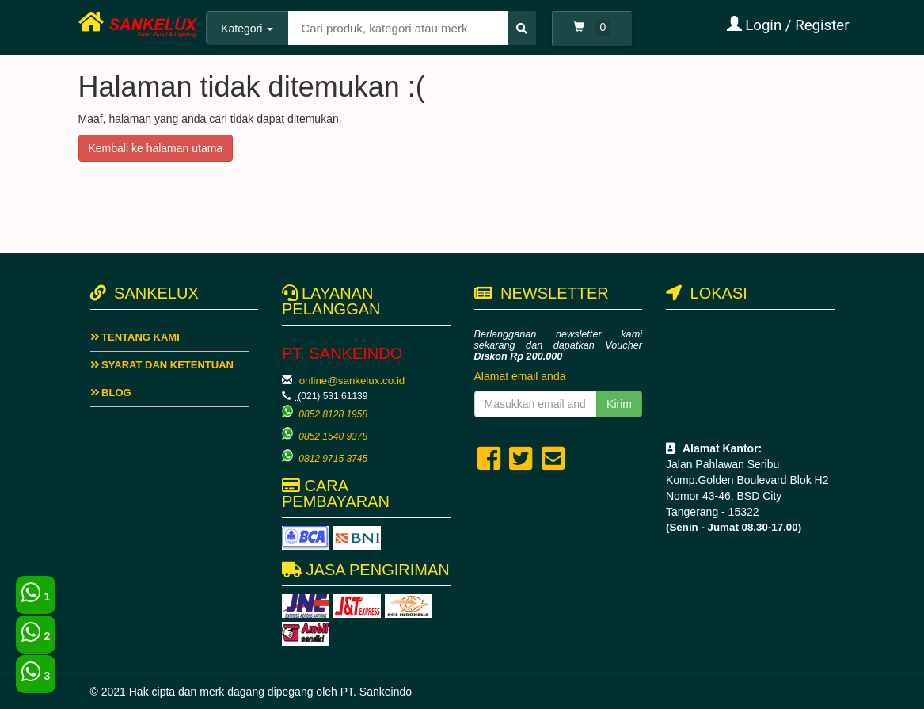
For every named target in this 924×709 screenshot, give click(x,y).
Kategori (247, 28)
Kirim (619, 404)
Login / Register (788, 25)
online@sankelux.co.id (352, 381)
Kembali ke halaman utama (156, 148)
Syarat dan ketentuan (162, 365)
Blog (110, 392)
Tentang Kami (135, 337)
